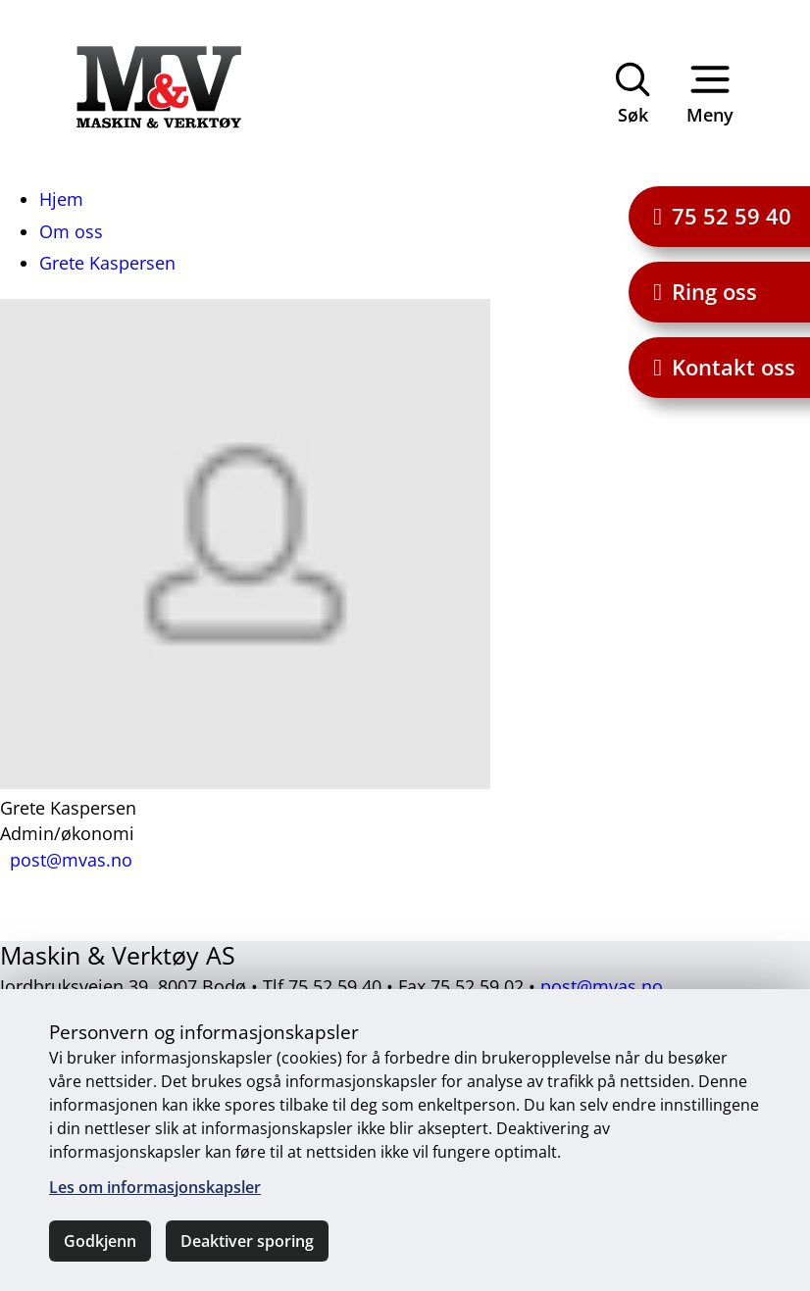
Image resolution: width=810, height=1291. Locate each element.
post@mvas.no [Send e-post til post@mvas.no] (71, 859)
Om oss (71, 231)
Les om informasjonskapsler (155, 1187)
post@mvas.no (601, 986)
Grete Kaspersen (107, 262)
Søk (632, 91)
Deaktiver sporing (247, 1241)
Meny (710, 91)
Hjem (61, 199)
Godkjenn (100, 1241)
